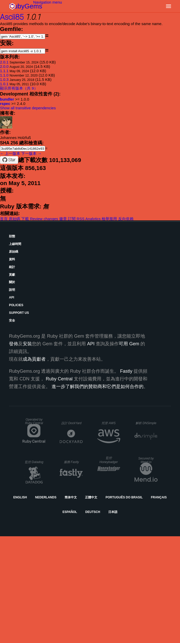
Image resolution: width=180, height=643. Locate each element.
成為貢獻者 (34, 359)
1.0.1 (4, 84)
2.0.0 (4, 66)
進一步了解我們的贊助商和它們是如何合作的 (97, 386)
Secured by (146, 460)
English (20, 497)
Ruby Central (59, 378)
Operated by (34, 421)
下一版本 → (31, 153)
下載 (25, 219)
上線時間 (15, 244)
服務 (71, 462)
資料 (12, 259)
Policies (16, 305)
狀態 (12, 236)
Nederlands (45, 497)
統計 (12, 267)
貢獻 (12, 274)
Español (70, 512)
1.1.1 (4, 71)
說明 (12, 290)
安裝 (27, 343)
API (11, 297)
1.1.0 (4, 75)
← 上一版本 (10, 153)
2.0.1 (4, 62)
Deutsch (92, 512)
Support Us (19, 313)
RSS (81, 219)
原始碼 (14, 219)
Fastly (126, 371)
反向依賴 (126, 219)
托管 (108, 423)
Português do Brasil (123, 497)
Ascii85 (11, 17)
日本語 (112, 512)
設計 (71, 423)
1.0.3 (4, 79)
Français (159, 497)
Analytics (93, 219)
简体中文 (71, 497)
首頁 (4, 219)
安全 (12, 320)
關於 (12, 282)
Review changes (44, 219)
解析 (146, 423)
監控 (34, 462)
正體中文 (91, 497)
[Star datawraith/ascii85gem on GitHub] (9, 160)
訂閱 (72, 219)
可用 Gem (129, 343)
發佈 (13, 343)
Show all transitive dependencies (28, 108)
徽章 (63, 219)
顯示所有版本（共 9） (19, 88)
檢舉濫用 (109, 219)
